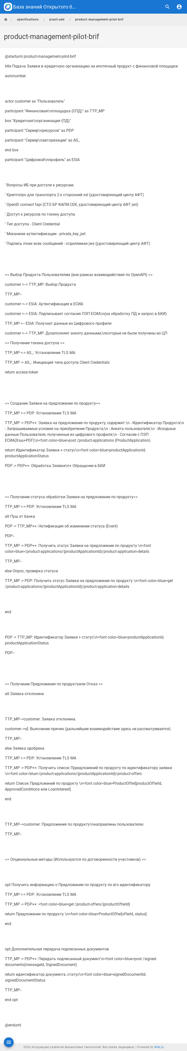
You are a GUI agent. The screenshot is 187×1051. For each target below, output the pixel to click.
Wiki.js (159, 1047)
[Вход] (179, 7)
